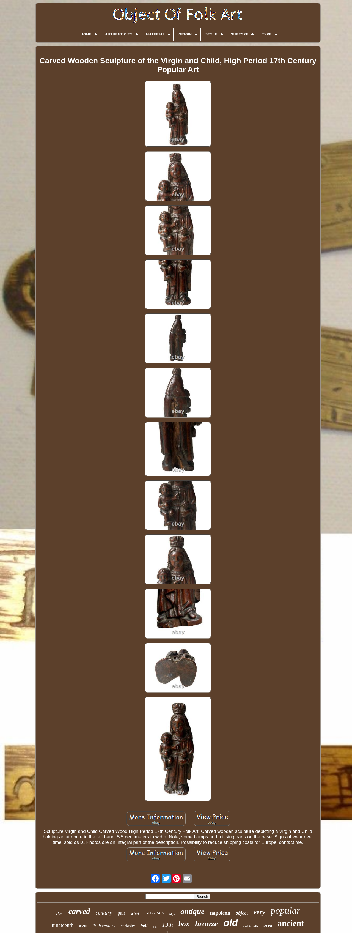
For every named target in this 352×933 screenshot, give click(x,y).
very (259, 912)
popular (285, 910)
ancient (291, 923)
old (231, 922)
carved (79, 911)
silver (59, 914)
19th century (104, 925)
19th (167, 924)
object (242, 913)
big (155, 926)
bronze (206, 923)
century (104, 913)
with (267, 926)
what (135, 913)
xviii (83, 925)
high (172, 914)
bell (144, 925)
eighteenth (250, 926)
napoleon (220, 913)
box (184, 924)
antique (192, 911)
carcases (154, 912)
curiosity (128, 926)
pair (121, 913)
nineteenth (62, 925)
